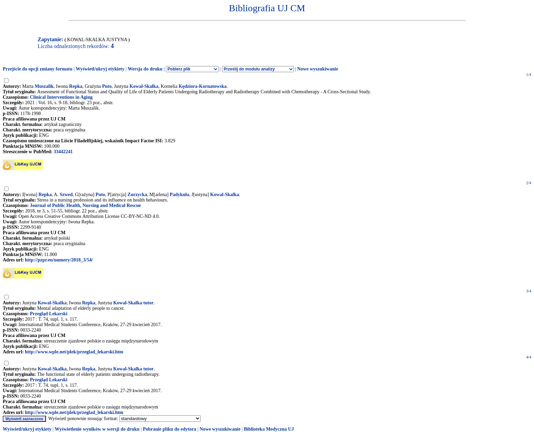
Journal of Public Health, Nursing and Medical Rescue (85, 205)
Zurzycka (137, 194)
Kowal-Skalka (224, 194)
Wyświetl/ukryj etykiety (100, 68)
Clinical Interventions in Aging (61, 97)
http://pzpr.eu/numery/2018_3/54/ (59, 259)
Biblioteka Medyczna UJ (269, 429)
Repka (75, 86)
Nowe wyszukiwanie (317, 68)
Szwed (66, 194)
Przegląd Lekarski (48, 313)
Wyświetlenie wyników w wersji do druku (97, 429)
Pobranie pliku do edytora (169, 429)
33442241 (63, 151)
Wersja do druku (145, 68)
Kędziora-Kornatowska (202, 86)
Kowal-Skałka (143, 86)
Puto (107, 86)
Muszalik (44, 86)
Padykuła (179, 194)
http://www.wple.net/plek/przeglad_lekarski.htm (74, 351)
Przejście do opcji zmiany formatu (38, 68)
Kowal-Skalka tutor (133, 302)
